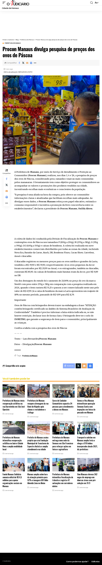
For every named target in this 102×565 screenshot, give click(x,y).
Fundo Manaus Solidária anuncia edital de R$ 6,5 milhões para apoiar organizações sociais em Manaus (12, 480)
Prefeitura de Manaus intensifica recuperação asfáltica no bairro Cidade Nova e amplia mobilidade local (13, 443)
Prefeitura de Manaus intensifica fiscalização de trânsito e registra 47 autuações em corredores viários (62, 480)
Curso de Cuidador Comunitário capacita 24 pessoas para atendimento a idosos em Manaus (62, 405)
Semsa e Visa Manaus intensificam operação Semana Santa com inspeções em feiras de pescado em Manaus (86, 406)
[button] (5, 2)
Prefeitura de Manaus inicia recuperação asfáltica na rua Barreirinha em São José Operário (14, 405)
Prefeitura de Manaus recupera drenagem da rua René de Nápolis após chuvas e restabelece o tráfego (38, 406)
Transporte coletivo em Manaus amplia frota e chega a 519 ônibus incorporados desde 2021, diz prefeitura (87, 443)
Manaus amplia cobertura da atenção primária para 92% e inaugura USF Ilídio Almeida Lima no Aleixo (37, 479)
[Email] (27, 63)
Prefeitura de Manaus (13, 43)
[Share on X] (23, 63)
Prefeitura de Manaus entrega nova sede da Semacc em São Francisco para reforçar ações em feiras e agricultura (62, 443)
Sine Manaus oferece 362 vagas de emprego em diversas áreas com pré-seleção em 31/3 (87, 479)
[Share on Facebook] (19, 63)
